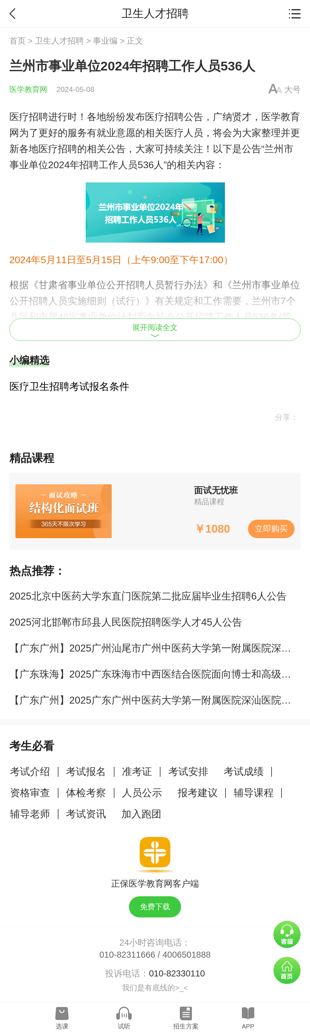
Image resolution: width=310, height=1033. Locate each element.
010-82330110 (177, 973)
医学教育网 (28, 89)
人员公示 (142, 792)
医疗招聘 (28, 116)
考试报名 (86, 771)
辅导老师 (30, 813)
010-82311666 (127, 954)
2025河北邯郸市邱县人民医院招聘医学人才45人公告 (125, 622)
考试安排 (188, 771)
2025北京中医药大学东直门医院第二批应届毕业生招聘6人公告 (148, 596)
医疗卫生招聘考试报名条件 (69, 386)
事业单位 (28, 164)
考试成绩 (244, 771)
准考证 (137, 771)
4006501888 (187, 954)
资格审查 (30, 792)
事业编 (105, 40)
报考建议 (198, 792)
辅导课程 (254, 792)
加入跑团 (141, 813)
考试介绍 (30, 771)
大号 (292, 89)
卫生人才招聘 (59, 40)
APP (248, 1026)
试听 (124, 1026)
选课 (62, 1026)
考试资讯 (86, 813)
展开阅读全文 (155, 330)
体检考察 (86, 792)
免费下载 (155, 907)
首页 (17, 40)
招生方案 (186, 1026)
